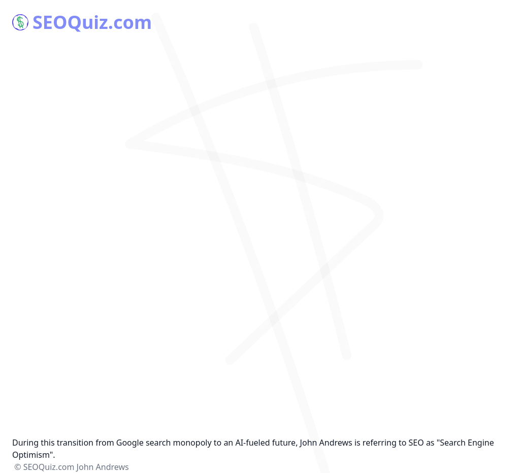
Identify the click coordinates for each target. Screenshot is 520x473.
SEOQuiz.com (82, 22)
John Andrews (103, 466)
